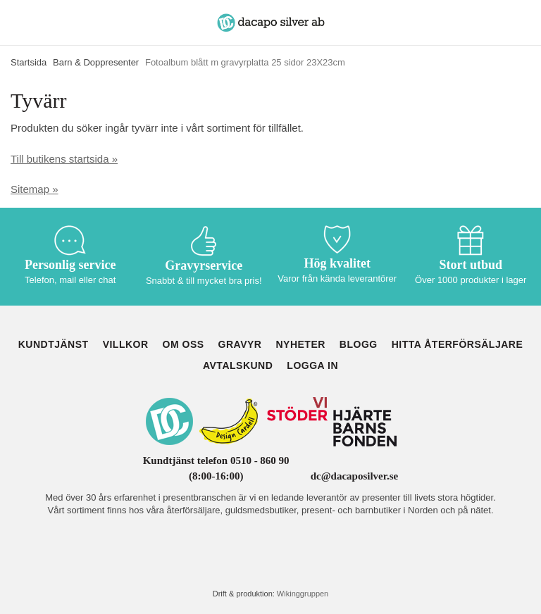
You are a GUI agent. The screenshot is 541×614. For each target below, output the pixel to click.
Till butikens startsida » (64, 159)
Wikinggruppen (302, 593)
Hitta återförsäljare (457, 344)
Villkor (126, 344)
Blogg (359, 344)
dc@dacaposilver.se (355, 476)
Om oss (183, 344)
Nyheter (300, 344)
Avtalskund (238, 365)
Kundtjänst (53, 344)
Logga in (312, 365)
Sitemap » (34, 189)
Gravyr (240, 344)
